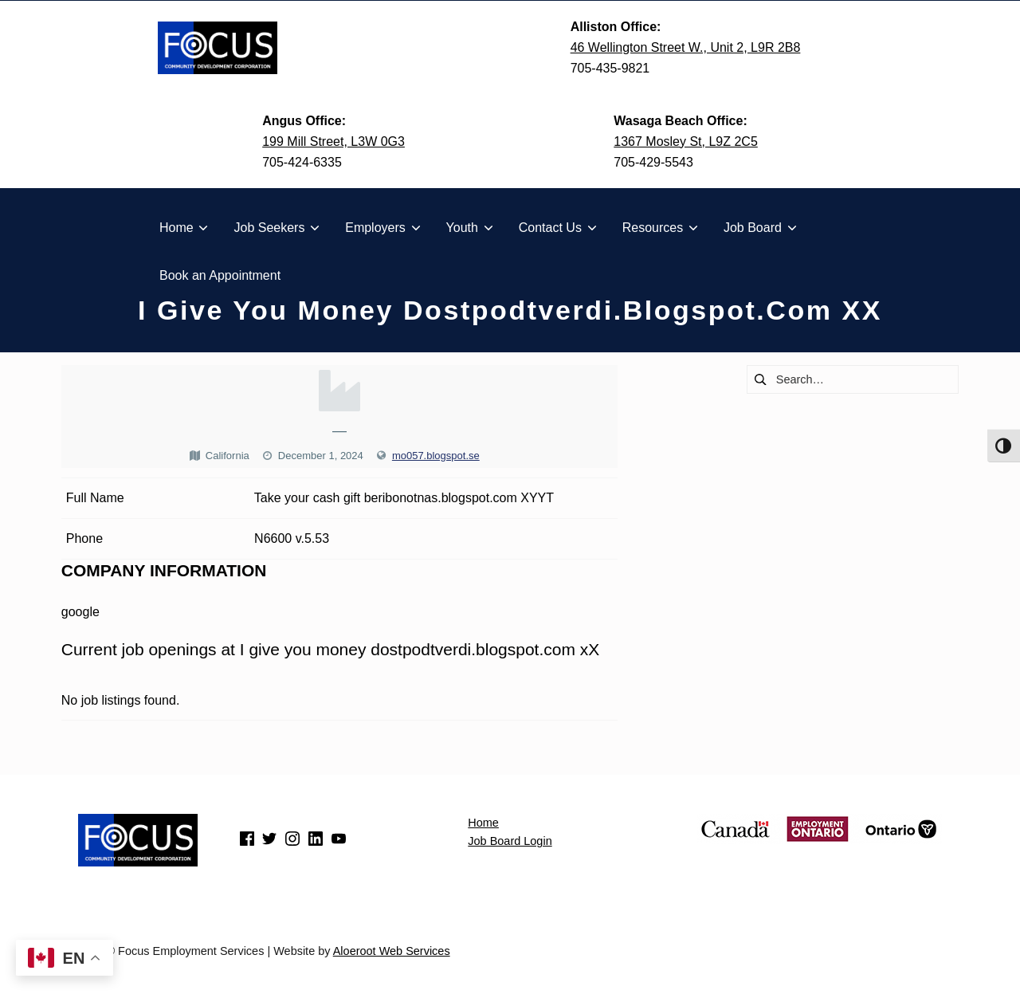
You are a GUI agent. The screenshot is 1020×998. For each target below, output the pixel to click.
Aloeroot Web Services (391, 951)
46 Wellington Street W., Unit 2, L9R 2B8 (686, 47)
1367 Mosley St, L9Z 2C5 (686, 141)
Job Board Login (509, 841)
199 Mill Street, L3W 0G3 (333, 141)
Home (483, 822)
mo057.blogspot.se (436, 456)
